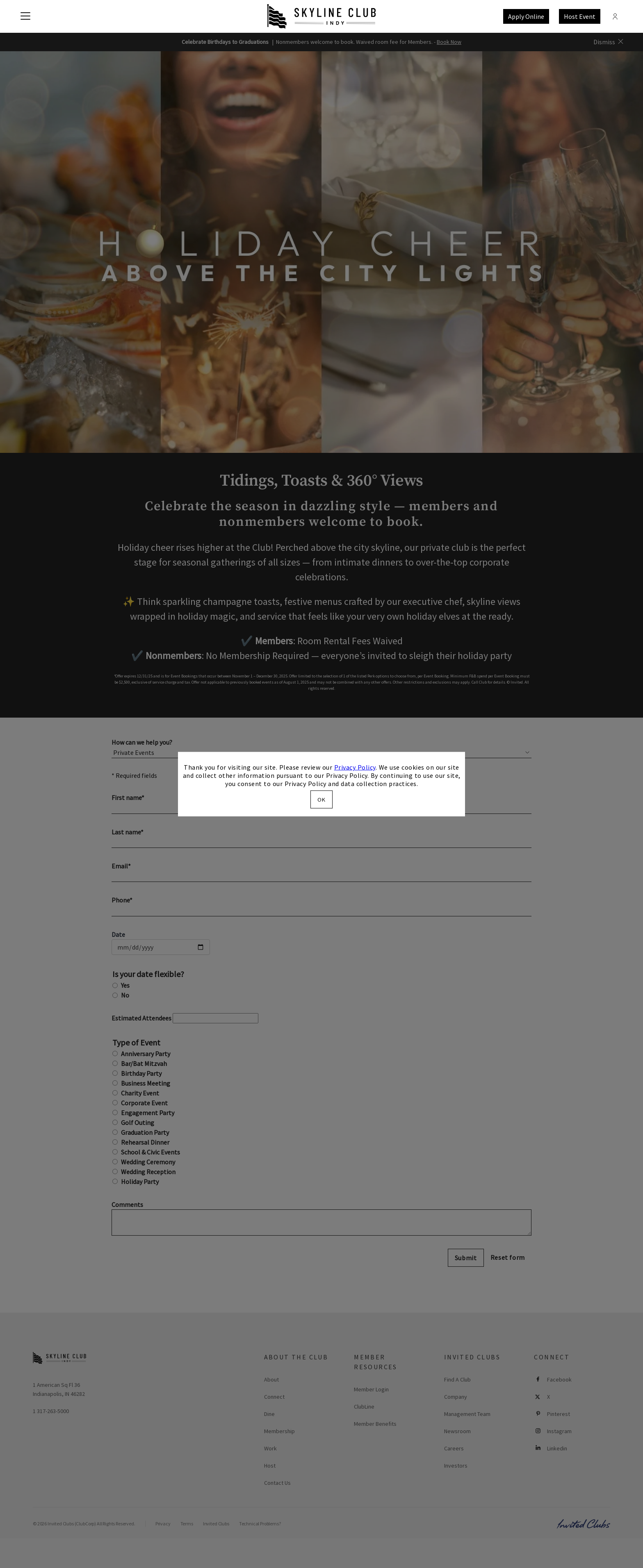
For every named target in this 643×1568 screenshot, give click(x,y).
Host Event (579, 16)
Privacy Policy (355, 767)
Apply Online (526, 16)
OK (321, 799)
